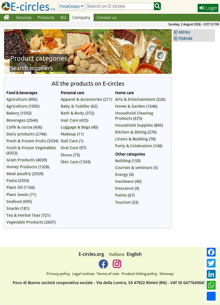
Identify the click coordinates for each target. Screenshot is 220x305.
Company (81, 17)
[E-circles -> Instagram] (117, 266)
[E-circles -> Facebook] (103, 266)
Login (208, 8)
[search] (120, 6)
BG (63, 17)
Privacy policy (58, 273)
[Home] (6, 17)
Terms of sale (108, 273)
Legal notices (83, 273)
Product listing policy (139, 273)
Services (23, 17)
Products (46, 17)
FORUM (185, 38)
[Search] (71, 6)
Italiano (116, 254)
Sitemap (167, 273)
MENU (184, 32)
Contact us (106, 17)
